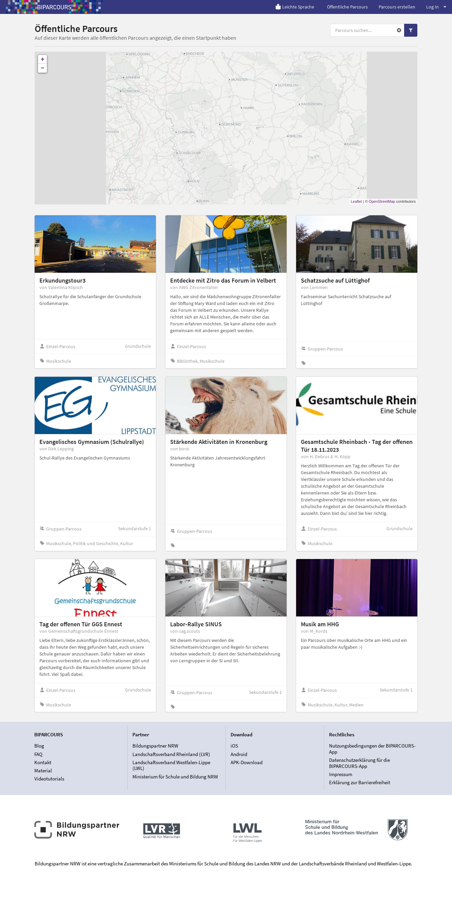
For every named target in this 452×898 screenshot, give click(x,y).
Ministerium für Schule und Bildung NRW (175, 776)
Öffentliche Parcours (347, 7)
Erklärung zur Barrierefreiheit (359, 782)
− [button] (42, 68)
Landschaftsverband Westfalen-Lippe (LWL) (171, 765)
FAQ (38, 754)
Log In (436, 7)
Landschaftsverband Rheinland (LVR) (171, 754)
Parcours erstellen (397, 7)
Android (239, 754)
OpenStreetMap (382, 201)
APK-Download (247, 762)
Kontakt (42, 762)
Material (43, 770)
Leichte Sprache (294, 7)
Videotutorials (49, 778)
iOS (234, 746)
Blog (39, 746)
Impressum (340, 774)
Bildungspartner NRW (155, 746)
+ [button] (42, 59)
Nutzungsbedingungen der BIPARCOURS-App (372, 749)
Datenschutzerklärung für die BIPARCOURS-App (359, 763)
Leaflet (356, 201)
